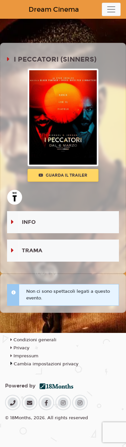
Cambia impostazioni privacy (46, 364)
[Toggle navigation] (111, 9)
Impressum (24, 356)
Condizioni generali (33, 340)
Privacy (19, 348)
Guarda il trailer (63, 175)
